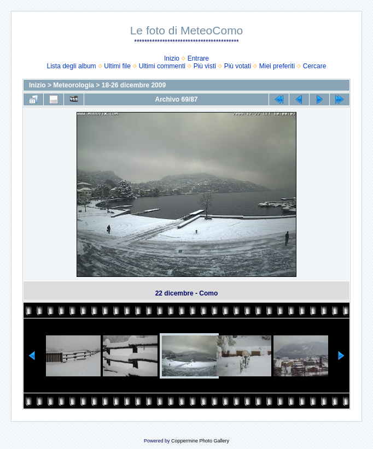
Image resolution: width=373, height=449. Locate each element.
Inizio (171, 58)
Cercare (315, 66)
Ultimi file (117, 66)
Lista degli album (71, 66)
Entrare (198, 58)
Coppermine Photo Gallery (200, 441)
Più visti (205, 66)
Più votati (237, 66)
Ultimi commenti (162, 66)
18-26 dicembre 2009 (134, 85)
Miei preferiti (277, 66)
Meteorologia (73, 85)
